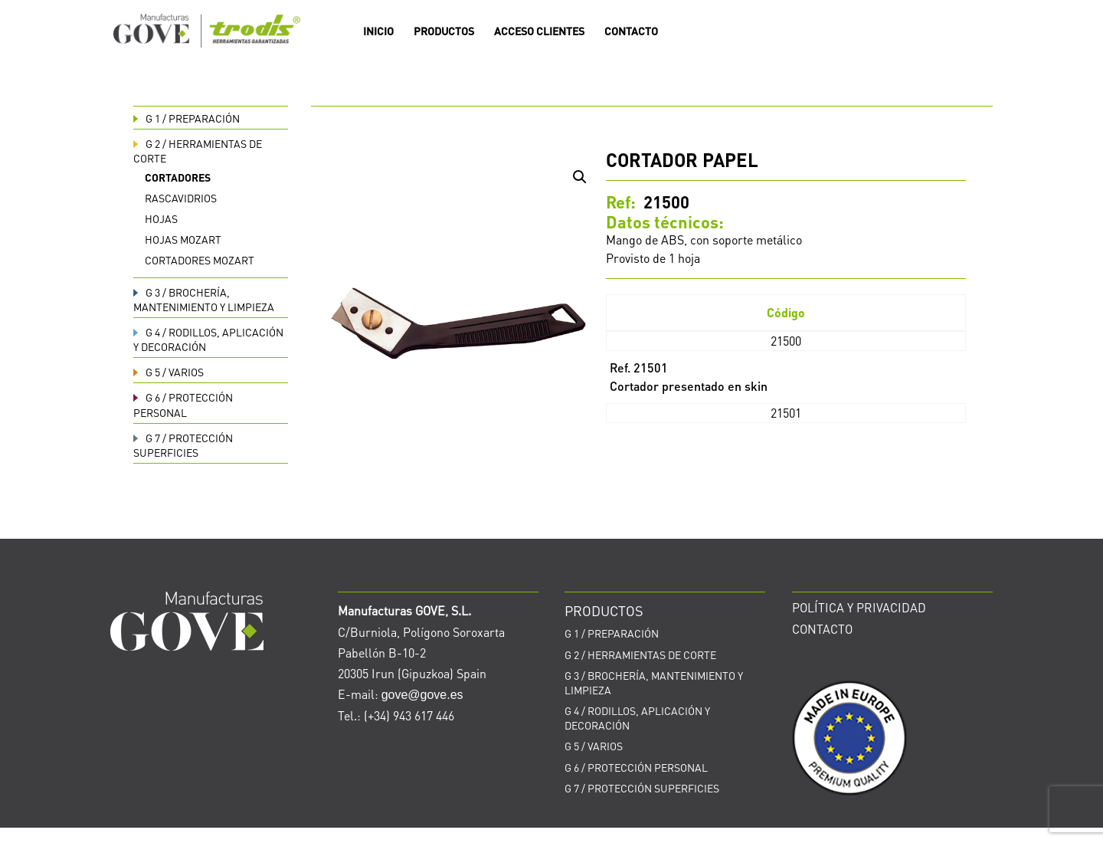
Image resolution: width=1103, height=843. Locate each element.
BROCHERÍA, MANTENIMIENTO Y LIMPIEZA (203, 299)
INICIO (378, 31)
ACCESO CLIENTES (539, 31)
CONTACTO (631, 31)
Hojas (161, 218)
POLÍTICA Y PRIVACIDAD (859, 607)
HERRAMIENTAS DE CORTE (640, 654)
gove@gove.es (422, 694)
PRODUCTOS (444, 31)
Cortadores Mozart (199, 260)
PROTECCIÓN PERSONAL (183, 404)
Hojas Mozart (183, 239)
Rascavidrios (181, 198)
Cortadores (178, 177)
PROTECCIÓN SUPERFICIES (183, 445)
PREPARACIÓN (186, 118)
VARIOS (168, 372)
